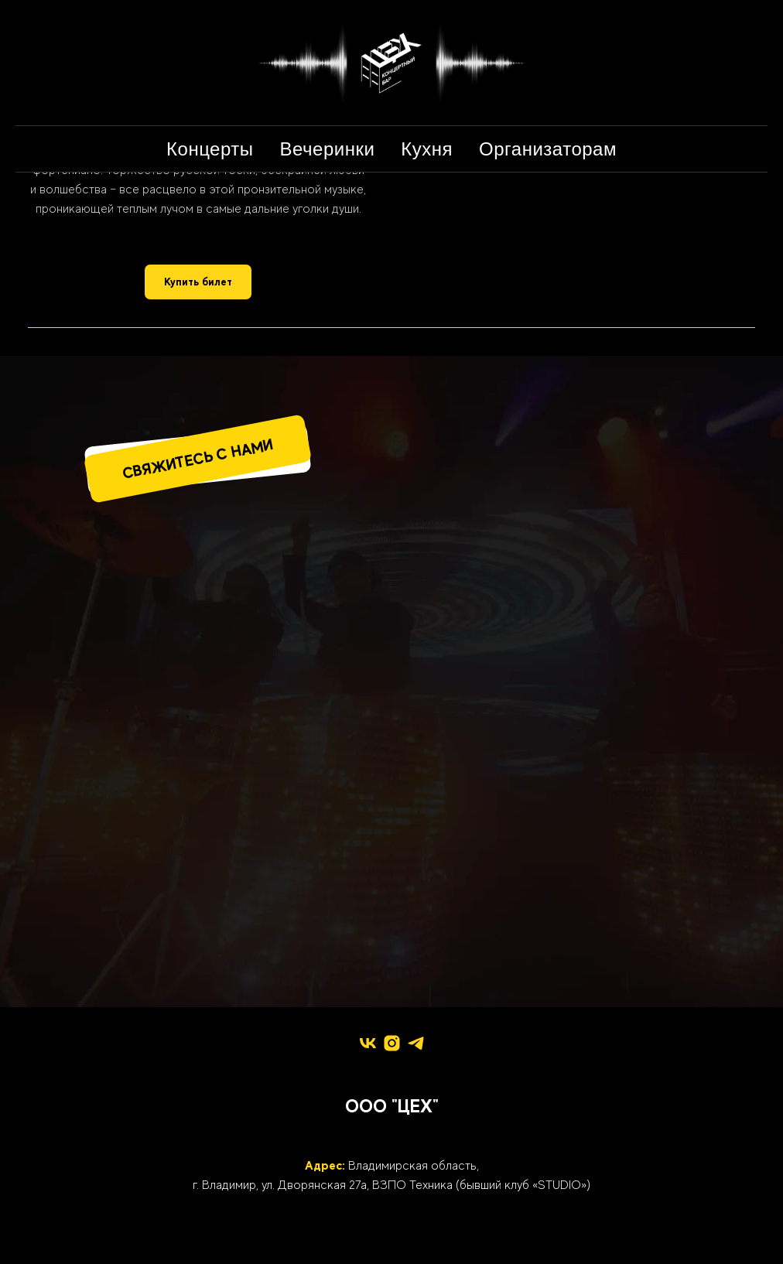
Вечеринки (327, 148)
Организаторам (548, 148)
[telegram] (416, 1043)
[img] (250, 607)
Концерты (209, 148)
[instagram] (392, 1043)
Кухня (427, 148)
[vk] (368, 1043)
